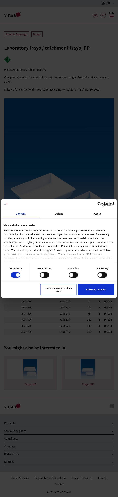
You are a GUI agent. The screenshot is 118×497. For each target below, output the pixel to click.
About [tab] (97, 213)
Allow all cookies (96, 289)
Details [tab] (59, 213)
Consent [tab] (21, 213)
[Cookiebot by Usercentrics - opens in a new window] (100, 204)
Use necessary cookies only (58, 289)
